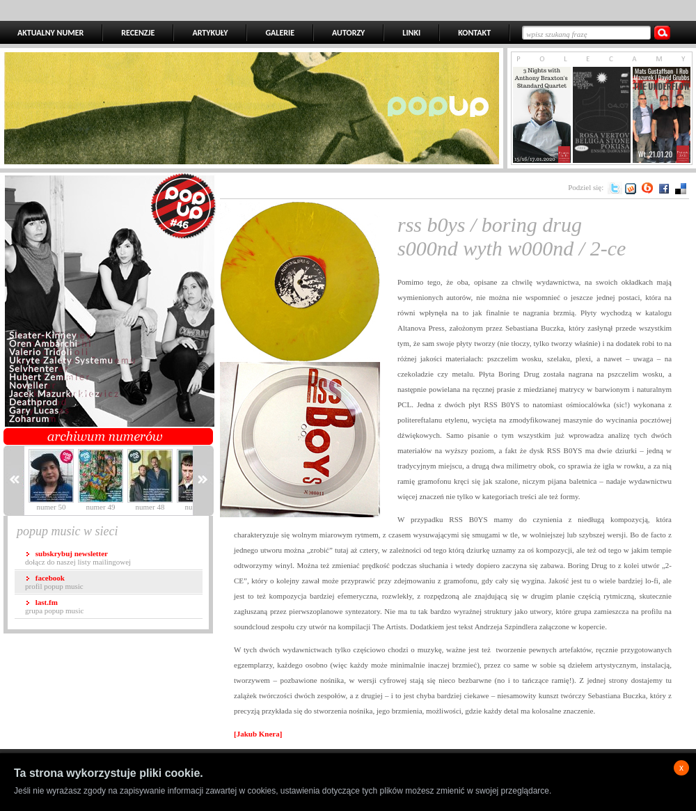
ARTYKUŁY (210, 33)
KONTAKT (474, 33)
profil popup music (54, 582)
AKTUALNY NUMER (50, 33)
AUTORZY (348, 33)
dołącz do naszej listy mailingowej (78, 557)
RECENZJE (138, 33)
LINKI (411, 33)
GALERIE (279, 33)
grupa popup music (54, 606)
